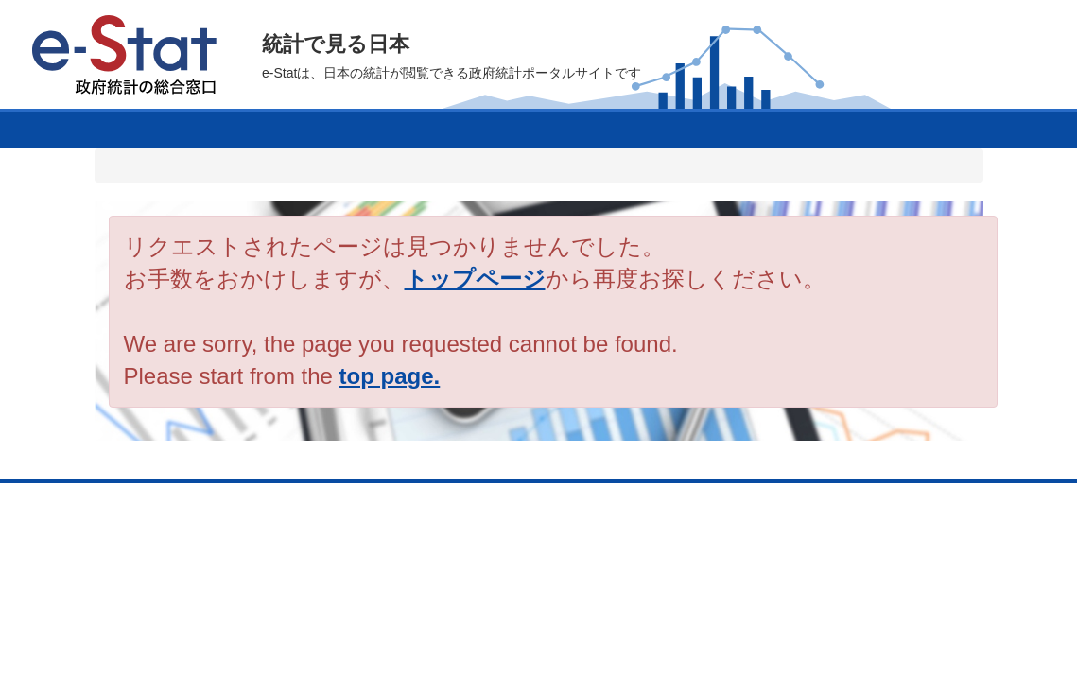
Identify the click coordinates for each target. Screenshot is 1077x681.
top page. (390, 376)
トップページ (475, 278)
